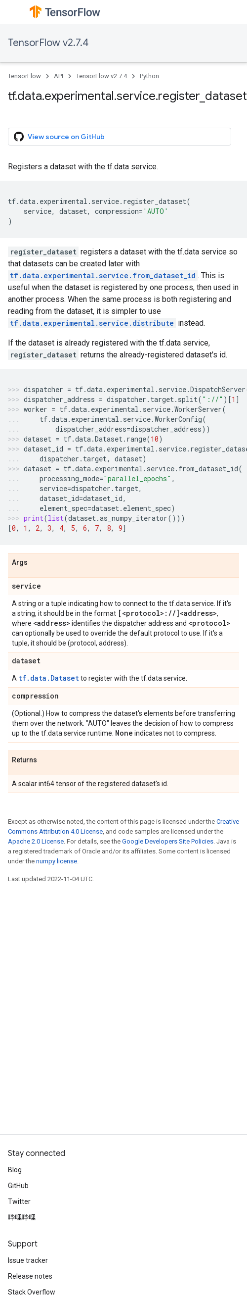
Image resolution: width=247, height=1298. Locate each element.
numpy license (56, 861)
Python (149, 76)
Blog (15, 1170)
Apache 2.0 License (36, 841)
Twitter (19, 1201)
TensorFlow (24, 76)
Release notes (30, 1276)
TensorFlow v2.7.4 (48, 43)
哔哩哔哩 (22, 1217)
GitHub (18, 1186)
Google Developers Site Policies (167, 841)
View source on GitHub (59, 137)
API (58, 76)
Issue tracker (28, 1260)
